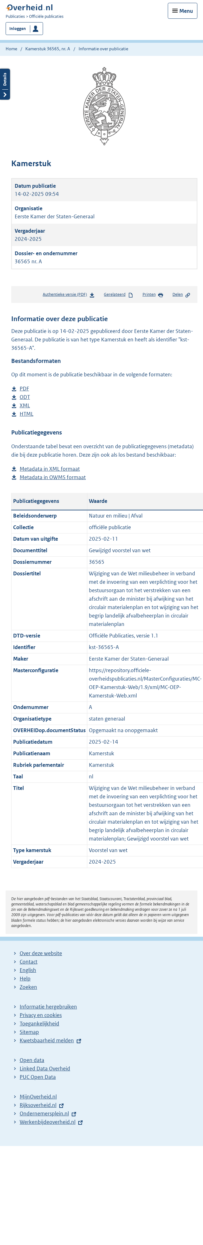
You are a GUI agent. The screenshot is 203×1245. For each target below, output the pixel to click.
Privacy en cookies (41, 1015)
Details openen (5, 84)
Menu (186, 10)
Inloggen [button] (17, 28)
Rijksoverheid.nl (38, 1105)
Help (25, 978)
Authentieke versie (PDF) (69, 295)
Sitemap (29, 1032)
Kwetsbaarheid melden (47, 1040)
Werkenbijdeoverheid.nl (47, 1122)
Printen (153, 295)
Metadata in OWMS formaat (53, 477)
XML (25, 405)
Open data (32, 1060)
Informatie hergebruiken (48, 1006)
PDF (24, 388)
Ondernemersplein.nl (44, 1113)
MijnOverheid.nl (38, 1096)
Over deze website (41, 953)
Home (11, 49)
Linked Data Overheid (45, 1068)
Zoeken (28, 987)
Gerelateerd (118, 295)
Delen (181, 295)
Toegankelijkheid (39, 1023)
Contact (28, 961)
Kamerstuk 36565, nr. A (47, 49)
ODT (25, 397)
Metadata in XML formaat (50, 469)
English (28, 970)
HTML (26, 414)
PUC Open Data (38, 1077)
